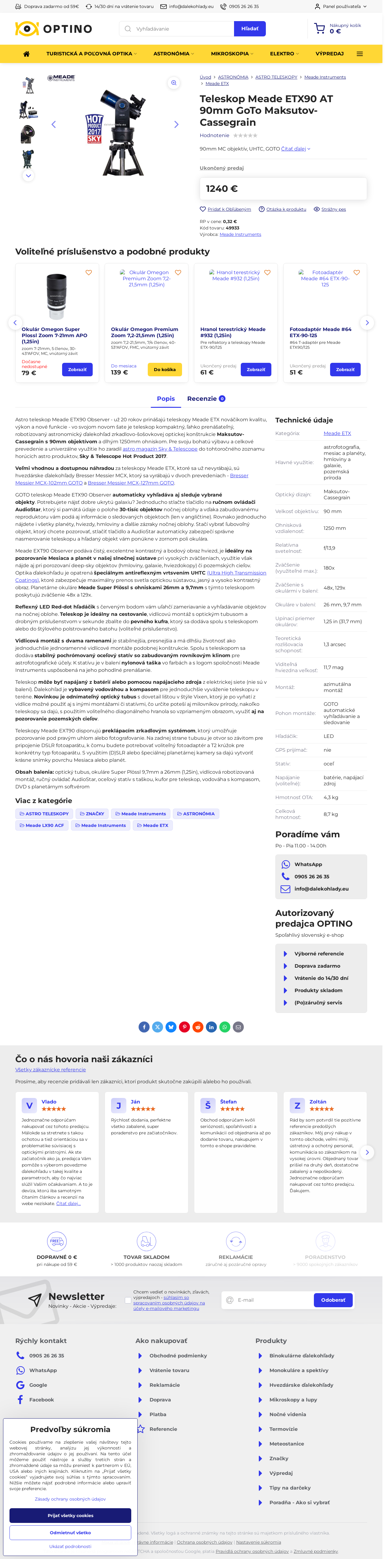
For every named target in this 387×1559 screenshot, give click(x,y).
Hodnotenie (214, 135)
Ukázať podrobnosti (70, 1546)
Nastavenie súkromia (258, 1542)
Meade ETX (337, 433)
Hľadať (250, 29)
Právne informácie (153, 1542)
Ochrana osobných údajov (205, 1542)
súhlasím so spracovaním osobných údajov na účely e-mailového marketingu (169, 1303)
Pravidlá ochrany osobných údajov (252, 1551)
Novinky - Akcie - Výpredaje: (82, 1306)
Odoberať (333, 1300)
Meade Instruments (240, 234)
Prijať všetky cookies (70, 1515)
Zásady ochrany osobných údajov (70, 1499)
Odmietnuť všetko (70, 1532)
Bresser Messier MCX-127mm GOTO (131, 483)
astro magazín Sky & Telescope (160, 449)
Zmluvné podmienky (316, 1551)
